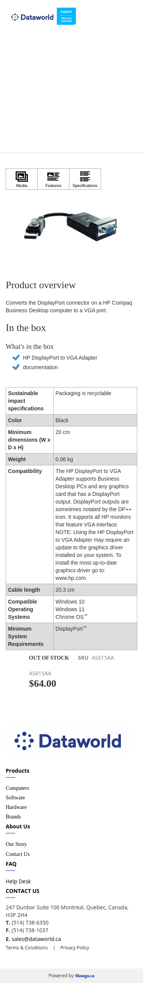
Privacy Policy (74, 947)
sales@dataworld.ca (36, 939)
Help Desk (18, 881)
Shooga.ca (85, 975)
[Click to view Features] (53, 179)
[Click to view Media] (22, 179)
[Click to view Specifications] (85, 179)
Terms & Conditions (27, 947)
